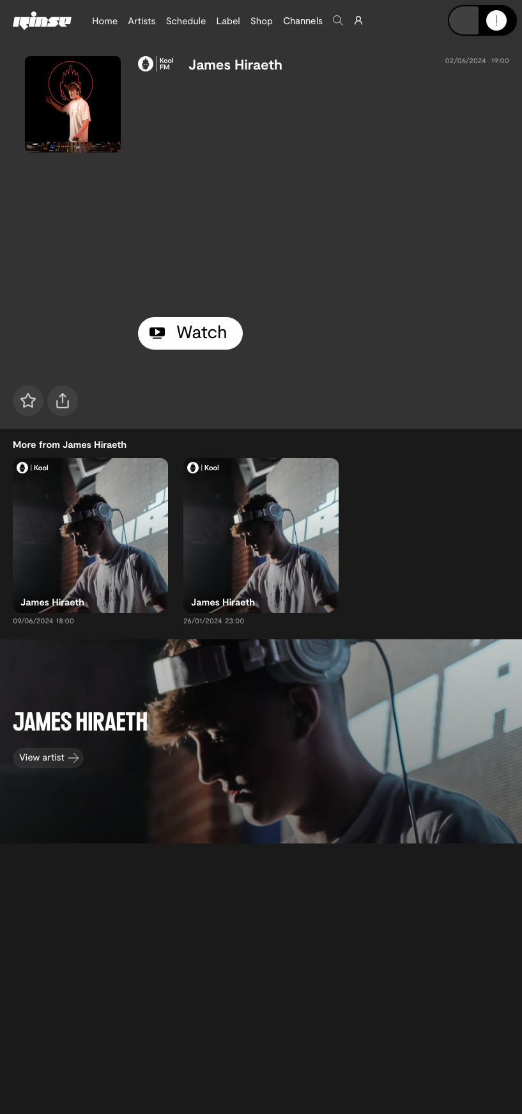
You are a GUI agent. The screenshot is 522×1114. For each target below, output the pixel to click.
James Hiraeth (235, 64)
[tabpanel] (323, 192)
